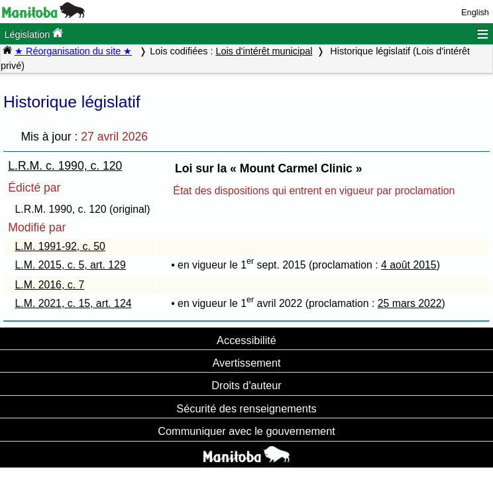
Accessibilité (246, 340)
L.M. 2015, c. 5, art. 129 (70, 265)
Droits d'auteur (246, 385)
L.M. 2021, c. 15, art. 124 (73, 303)
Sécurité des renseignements (246, 408)
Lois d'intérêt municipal (263, 51)
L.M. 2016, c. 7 (50, 284)
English (475, 12)
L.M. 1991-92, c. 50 (60, 246)
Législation (33, 33)
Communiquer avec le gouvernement (246, 431)
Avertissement (246, 363)
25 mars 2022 (410, 303)
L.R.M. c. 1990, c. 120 (65, 165)
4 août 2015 (409, 265)
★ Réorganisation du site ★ (73, 51)
